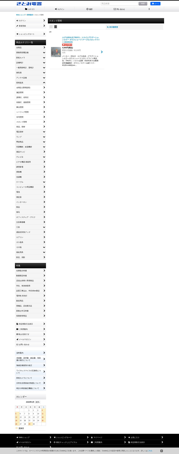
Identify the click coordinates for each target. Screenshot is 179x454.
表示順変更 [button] (112, 27)
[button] (149, 9)
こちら (149, 451)
